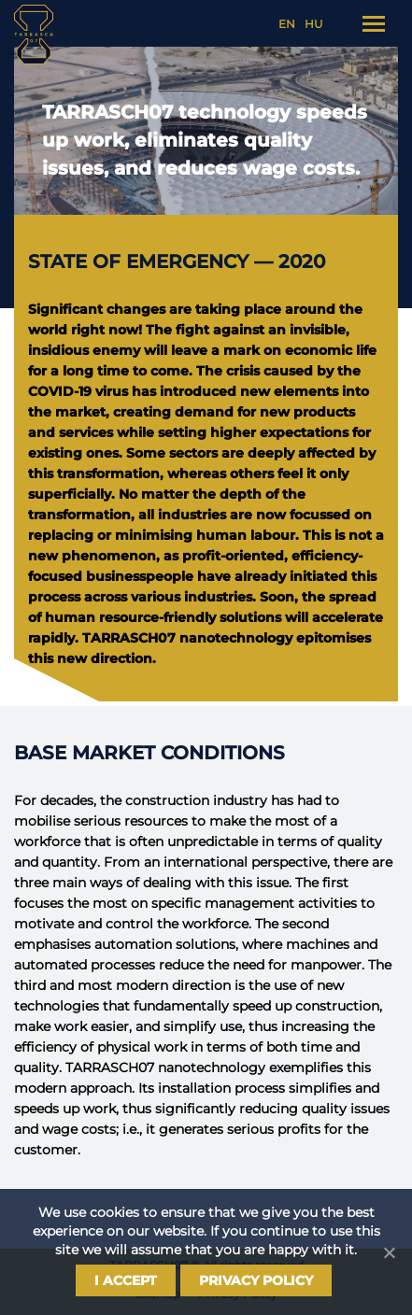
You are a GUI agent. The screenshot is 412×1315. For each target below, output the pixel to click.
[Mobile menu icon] (373, 24)
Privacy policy (256, 1280)
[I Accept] (388, 1252)
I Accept (125, 1280)
